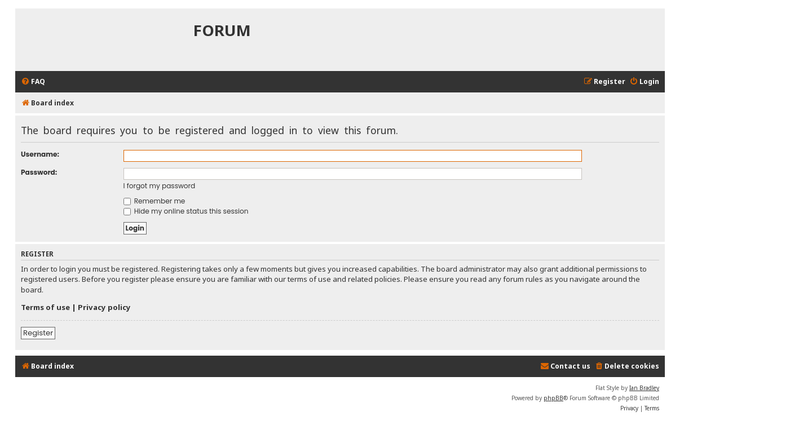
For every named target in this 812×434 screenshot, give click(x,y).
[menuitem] (33, 82)
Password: (39, 172)
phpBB (553, 398)
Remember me (154, 201)
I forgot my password (159, 185)
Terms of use (45, 307)
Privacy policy (104, 307)
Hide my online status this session (186, 211)
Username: (40, 154)
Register (38, 332)
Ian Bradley (644, 388)
